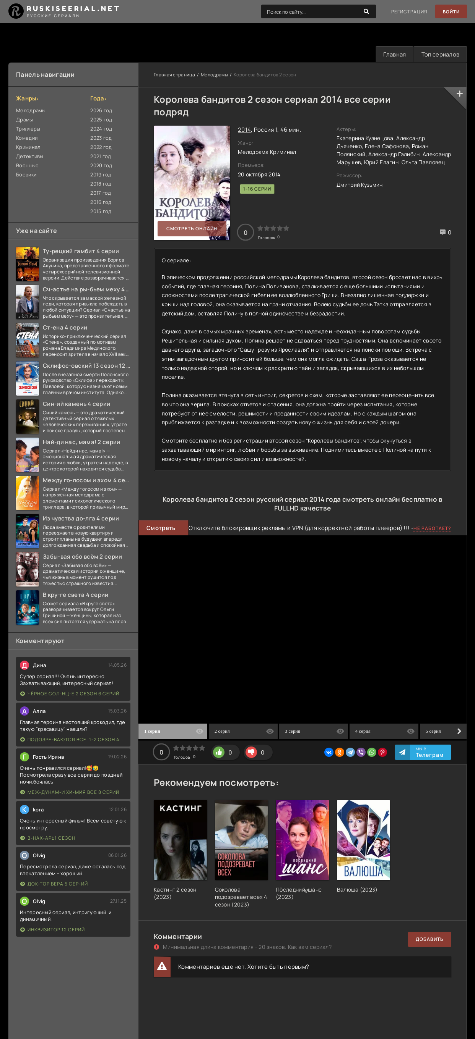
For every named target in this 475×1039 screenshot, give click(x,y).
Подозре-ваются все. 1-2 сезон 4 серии (73, 740)
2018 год (100, 184)
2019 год (100, 174)
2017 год (100, 193)
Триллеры (28, 129)
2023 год (101, 138)
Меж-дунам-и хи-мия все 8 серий (69, 792)
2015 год (100, 211)
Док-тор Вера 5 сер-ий (54, 884)
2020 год (101, 165)
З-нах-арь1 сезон (47, 838)
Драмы (24, 119)
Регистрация (408, 11)
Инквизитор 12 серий (52, 930)
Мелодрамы (31, 110)
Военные (27, 165)
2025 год (101, 119)
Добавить (430, 939)
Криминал (28, 147)
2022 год (101, 147)
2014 (244, 130)
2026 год (101, 110)
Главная (392, 54)
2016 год (100, 202)
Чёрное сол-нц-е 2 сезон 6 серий (69, 694)
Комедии (26, 138)
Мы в (430, 753)
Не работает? (432, 528)
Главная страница (174, 75)
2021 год (100, 156)
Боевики (26, 174)
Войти (450, 11)
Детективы (30, 156)
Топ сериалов (439, 54)
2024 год (101, 129)
